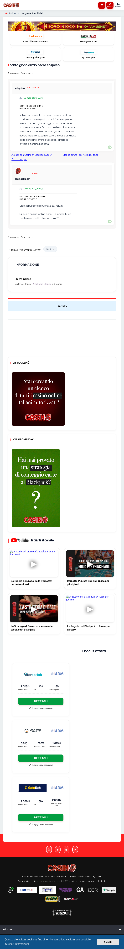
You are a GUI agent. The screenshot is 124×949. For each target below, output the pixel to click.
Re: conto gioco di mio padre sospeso (33, 197)
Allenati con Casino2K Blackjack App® (31, 155)
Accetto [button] (108, 942)
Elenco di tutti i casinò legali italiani (81, 155)
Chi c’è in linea (23, 279)
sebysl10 (20, 88)
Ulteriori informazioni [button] (17, 944)
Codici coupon (19, 159)
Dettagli (41, 701)
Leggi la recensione (41, 708)
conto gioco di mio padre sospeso (34, 65)
